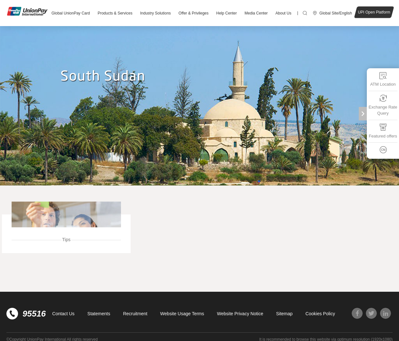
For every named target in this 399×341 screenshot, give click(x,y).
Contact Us (63, 313)
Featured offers (383, 130)
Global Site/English (336, 13)
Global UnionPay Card (70, 13)
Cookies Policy (320, 313)
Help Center (226, 13)
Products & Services (114, 13)
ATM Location (382, 79)
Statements (99, 313)
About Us (283, 13)
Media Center (256, 13)
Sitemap (284, 313)
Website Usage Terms (182, 313)
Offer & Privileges (194, 13)
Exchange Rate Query (383, 105)
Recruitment (135, 313)
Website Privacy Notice (240, 313)
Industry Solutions (155, 13)
